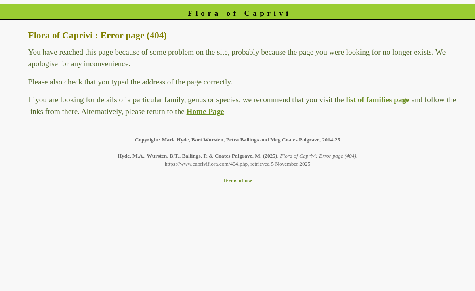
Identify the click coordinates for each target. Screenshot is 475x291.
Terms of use (237, 180)
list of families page (377, 99)
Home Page (205, 111)
